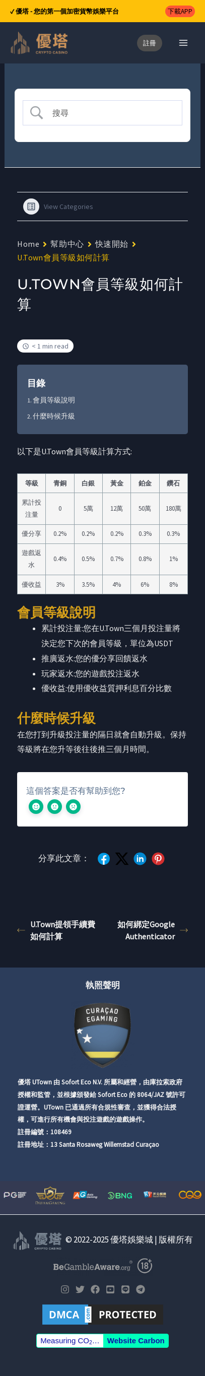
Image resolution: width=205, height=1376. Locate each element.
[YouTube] (110, 1289)
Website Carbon (136, 1340)
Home (28, 244)
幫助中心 (67, 244)
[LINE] (125, 1289)
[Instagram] (65, 1289)
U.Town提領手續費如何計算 (56, 930)
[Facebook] (95, 1289)
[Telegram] (140, 1289)
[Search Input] (110, 113)
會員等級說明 (54, 399)
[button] (180, 11)
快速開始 (111, 244)
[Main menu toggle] (183, 42)
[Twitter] (80, 1289)
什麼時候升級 (54, 416)
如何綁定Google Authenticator (152, 930)
